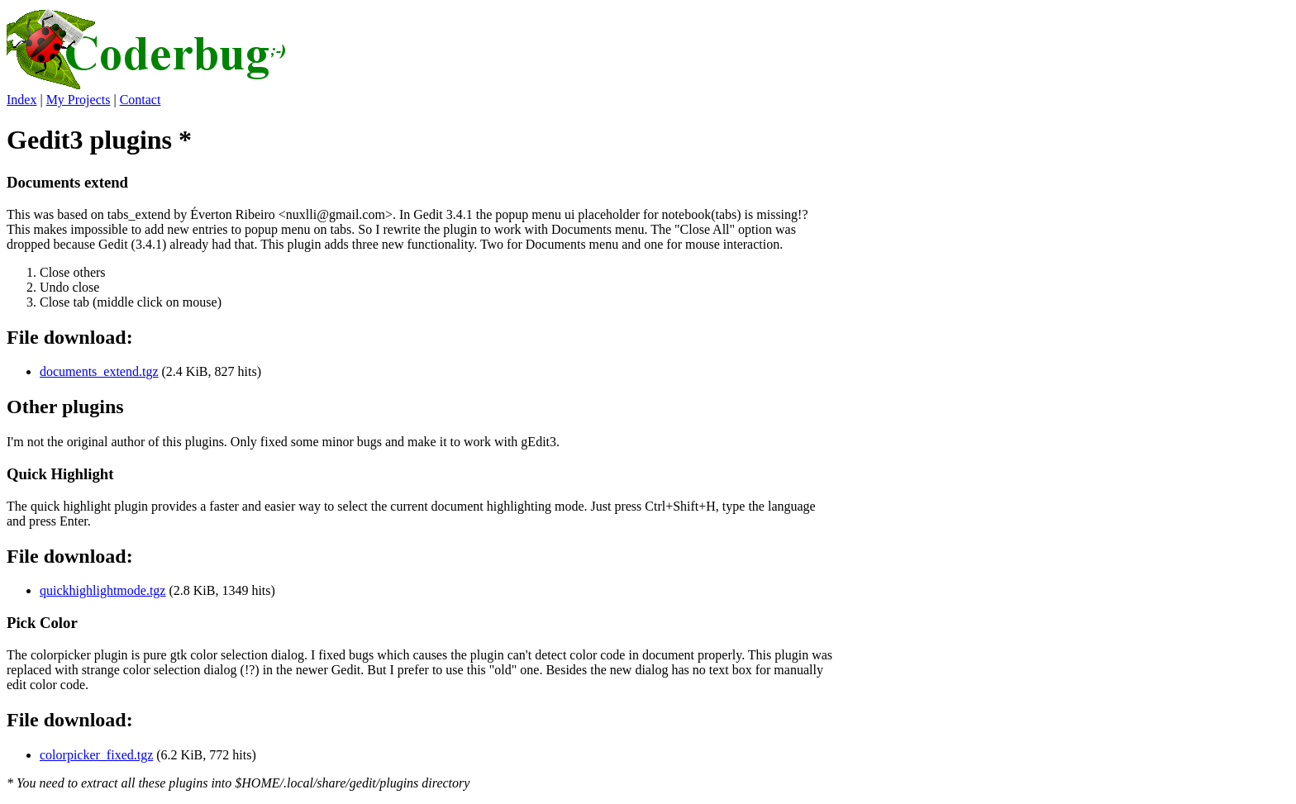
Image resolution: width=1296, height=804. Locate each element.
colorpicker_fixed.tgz (96, 755)
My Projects (78, 100)
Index (21, 100)
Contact (140, 100)
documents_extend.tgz (99, 371)
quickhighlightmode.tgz (102, 590)
